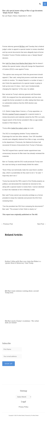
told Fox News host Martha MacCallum (19, 63)
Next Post (41, 224)
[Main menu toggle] (45, 4)
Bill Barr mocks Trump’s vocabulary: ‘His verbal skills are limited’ (22, 322)
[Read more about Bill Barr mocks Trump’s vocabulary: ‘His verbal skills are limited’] (23, 308)
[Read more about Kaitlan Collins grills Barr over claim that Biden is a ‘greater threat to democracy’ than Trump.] (23, 248)
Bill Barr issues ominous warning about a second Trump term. (22, 292)
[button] (40, 4)
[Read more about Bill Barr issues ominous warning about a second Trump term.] (23, 278)
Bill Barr (22, 46)
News (15, 16)
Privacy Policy (23, 407)
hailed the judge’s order (19, 128)
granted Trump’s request (17, 114)
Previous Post (7, 224)
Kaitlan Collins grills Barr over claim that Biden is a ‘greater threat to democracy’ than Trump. (23, 262)
